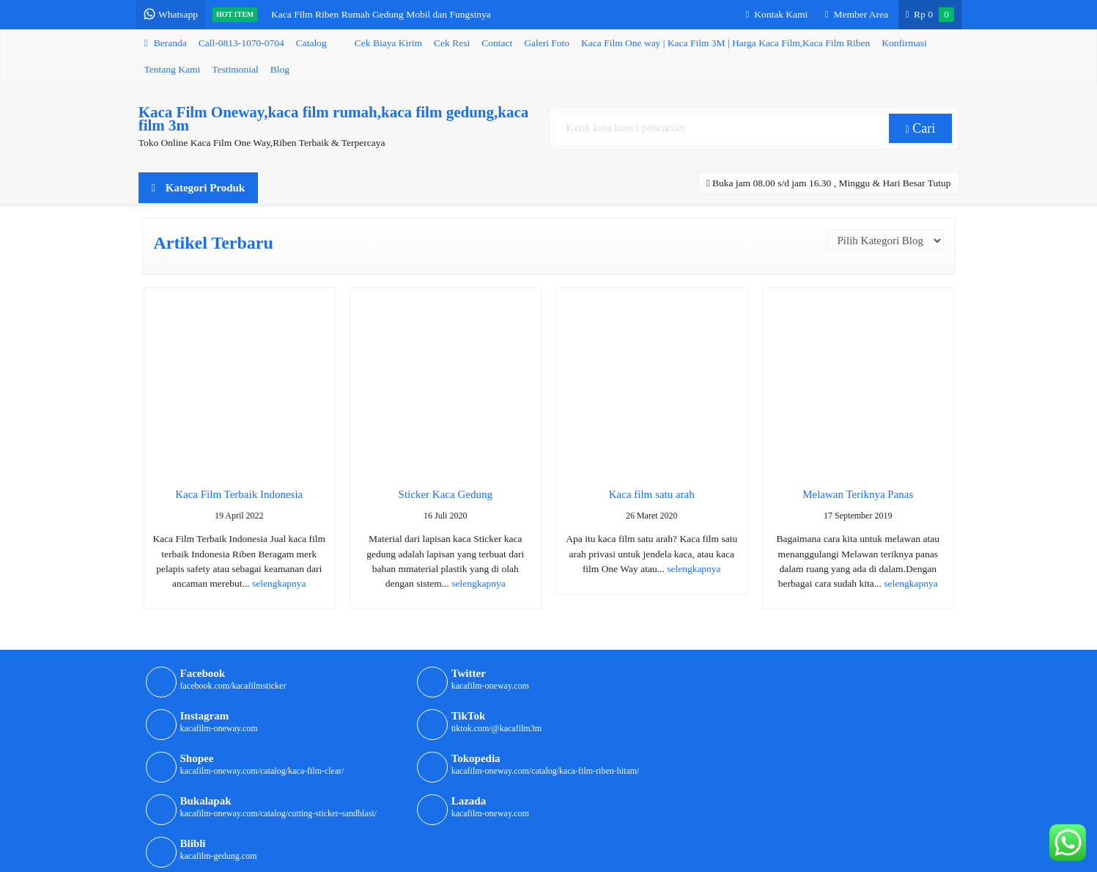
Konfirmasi (904, 42)
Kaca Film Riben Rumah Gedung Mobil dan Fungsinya (384, 14)
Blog (279, 69)
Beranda (165, 42)
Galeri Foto (546, 42)
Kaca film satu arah (652, 494)
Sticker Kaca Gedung (445, 494)
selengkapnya (279, 583)
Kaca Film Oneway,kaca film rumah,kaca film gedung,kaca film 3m (333, 119)
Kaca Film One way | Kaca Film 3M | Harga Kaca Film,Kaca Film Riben (725, 42)
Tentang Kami (172, 69)
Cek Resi (452, 42)
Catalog (311, 42)
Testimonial (235, 69)
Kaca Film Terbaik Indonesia (239, 494)
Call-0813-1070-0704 (241, 42)
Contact (496, 42)
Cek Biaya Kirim (388, 42)
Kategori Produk (198, 188)
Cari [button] (921, 128)
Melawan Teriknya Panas (857, 494)
